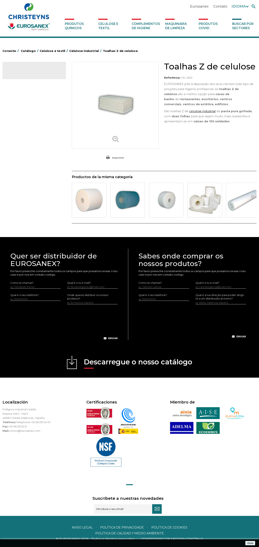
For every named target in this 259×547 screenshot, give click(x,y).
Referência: (172, 77)
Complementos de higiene (146, 26)
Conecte (11, 51)
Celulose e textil (108, 26)
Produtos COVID (208, 26)
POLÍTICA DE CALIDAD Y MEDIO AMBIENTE (129, 533)
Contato (220, 6)
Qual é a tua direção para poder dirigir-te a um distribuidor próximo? (220, 296)
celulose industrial (202, 111)
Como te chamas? (21, 282)
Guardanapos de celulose (26, 117)
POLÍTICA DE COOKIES (169, 527)
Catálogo (20, 73)
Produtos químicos (74, 26)
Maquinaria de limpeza (176, 26)
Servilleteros (18, 141)
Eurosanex (199, 6)
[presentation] (64, 325)
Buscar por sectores (243, 26)
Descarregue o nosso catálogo (138, 363)
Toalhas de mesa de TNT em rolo (30, 111)
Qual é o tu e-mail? (79, 282)
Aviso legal (82, 527)
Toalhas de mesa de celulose (28, 105)
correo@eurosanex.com (24, 430)
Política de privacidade (122, 527)
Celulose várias (19, 99)
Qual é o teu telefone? (24, 295)
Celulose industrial (21, 93)
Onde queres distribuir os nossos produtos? (87, 296)
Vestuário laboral (20, 135)
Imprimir (118, 157)
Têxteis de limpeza (22, 129)
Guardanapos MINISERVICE (27, 123)
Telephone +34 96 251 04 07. (33, 422)
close (250, 543)
